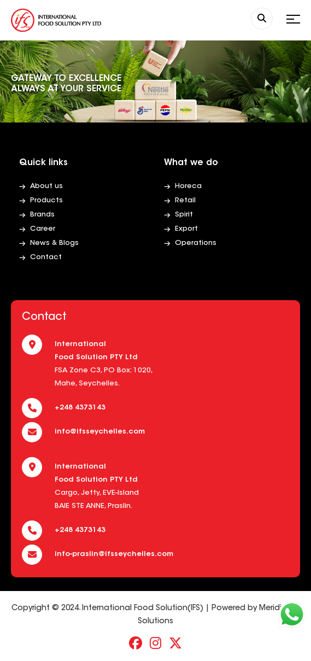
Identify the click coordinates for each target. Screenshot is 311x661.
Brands (42, 214)
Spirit (184, 214)
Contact (46, 257)
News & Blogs (54, 243)
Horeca (188, 186)
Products (46, 200)
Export (186, 228)
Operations (195, 243)
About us (46, 186)
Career (42, 228)
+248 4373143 (80, 407)
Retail (185, 200)
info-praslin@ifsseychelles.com (114, 554)
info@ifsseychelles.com (100, 431)
